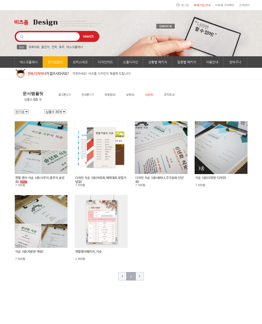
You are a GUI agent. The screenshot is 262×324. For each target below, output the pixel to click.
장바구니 (235, 62)
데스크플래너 (74, 47)
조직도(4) (169, 94)
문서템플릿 (55, 62)
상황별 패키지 (157, 62)
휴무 (61, 47)
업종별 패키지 (186, 62)
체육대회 (33, 47)
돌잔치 (45, 47)
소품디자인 (130, 62)
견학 (54, 47)
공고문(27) (64, 94)
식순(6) (149, 94)
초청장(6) (110, 94)
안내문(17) (87, 94)
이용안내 (212, 62)
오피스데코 (80, 62)
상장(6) (130, 94)
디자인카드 (105, 62)
